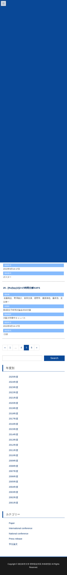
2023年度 (13, 387)
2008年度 (13, 466)
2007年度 (13, 471)
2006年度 (13, 476)
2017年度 (13, 418)
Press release (15, 539)
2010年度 (13, 455)
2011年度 (13, 450)
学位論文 (13, 544)
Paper (12, 523)
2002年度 (13, 497)
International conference (20, 528)
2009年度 (13, 460)
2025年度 (13, 377)
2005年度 (13, 481)
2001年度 (13, 502)
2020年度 (13, 403)
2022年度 (13, 392)
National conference (18, 533)
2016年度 (13, 424)
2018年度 (13, 413)
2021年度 (13, 397)
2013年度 (13, 439)
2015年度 (13, 429)
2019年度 (13, 408)
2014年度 (13, 434)
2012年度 (13, 445)
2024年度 (13, 382)
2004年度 (13, 487)
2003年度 (13, 492)
